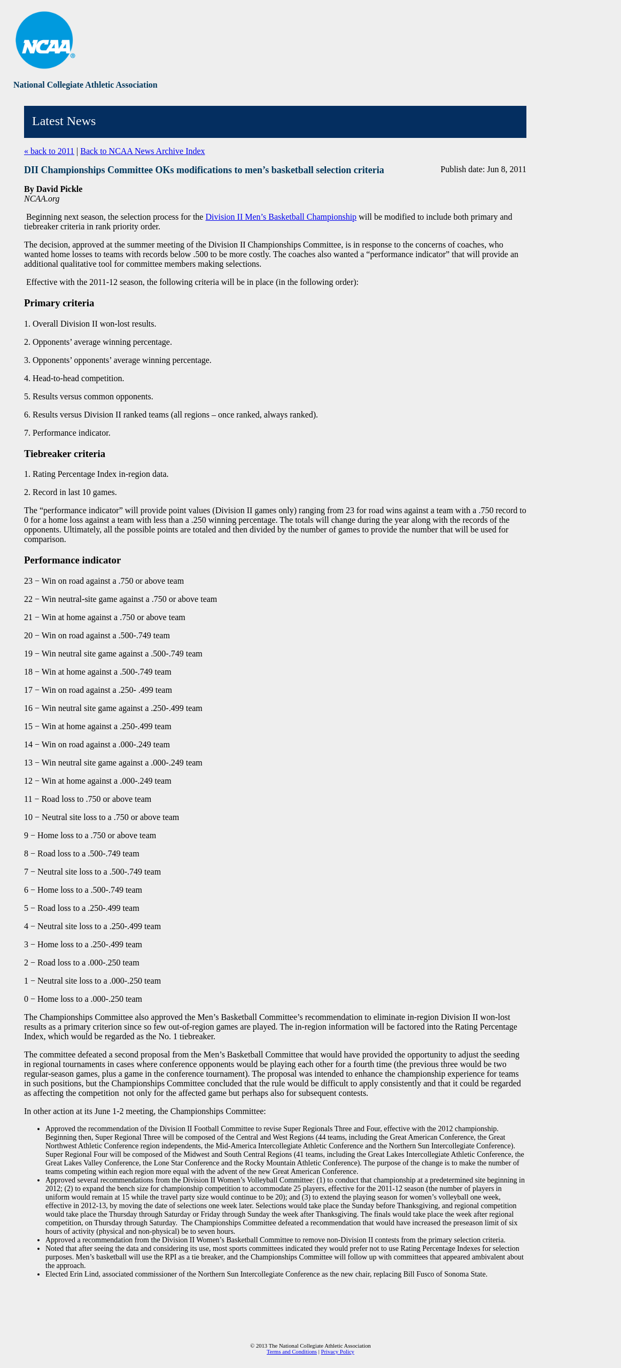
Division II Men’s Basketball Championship (280, 216)
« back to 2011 (49, 151)
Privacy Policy (337, 1352)
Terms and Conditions (292, 1352)
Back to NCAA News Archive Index (142, 151)
